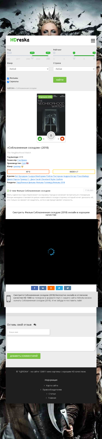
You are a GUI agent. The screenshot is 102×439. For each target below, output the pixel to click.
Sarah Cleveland (43, 179)
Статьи (52, 393)
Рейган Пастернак (54, 176)
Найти (59, 79)
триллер (17, 166)
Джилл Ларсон (13, 179)
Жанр (10, 63)
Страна (57, 63)
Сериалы (14, 81)
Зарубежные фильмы (26, 182)
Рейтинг (57, 49)
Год (9, 49)
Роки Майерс (83, 176)
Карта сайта (52, 385)
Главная (52, 397)
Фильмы (14, 78)
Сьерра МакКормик (37, 176)
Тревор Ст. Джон (27, 179)
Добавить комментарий (24, 356)
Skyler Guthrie (56, 179)
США (24, 163)
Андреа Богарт (70, 176)
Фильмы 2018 (59, 182)
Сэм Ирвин (22, 160)
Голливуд (48, 182)
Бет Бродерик (21, 176)
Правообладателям (52, 389)
